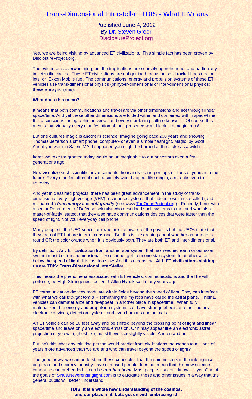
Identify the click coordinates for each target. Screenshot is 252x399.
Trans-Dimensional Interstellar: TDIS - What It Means (126, 14)
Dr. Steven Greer (130, 31)
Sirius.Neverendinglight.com (84, 375)
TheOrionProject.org (156, 203)
